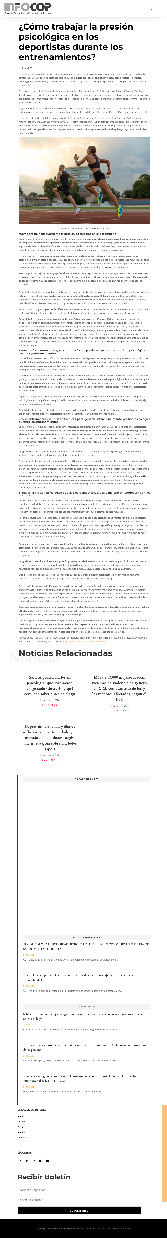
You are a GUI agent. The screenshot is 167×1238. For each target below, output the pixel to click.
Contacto (22, 1137)
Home (21, 1116)
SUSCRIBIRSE (79, 1210)
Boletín (21, 1121)
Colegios (22, 1127)
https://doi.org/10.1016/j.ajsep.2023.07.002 (84, 641)
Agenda (21, 1132)
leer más (49, 705)
